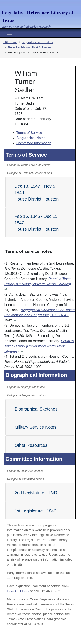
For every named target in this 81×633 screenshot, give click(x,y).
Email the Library (18, 591)
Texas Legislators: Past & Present (30, 47)
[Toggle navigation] (10, 33)
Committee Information (33, 143)
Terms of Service (29, 133)
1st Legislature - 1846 (35, 511)
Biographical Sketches (36, 409)
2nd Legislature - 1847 (36, 492)
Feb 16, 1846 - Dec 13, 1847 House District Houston (36, 223)
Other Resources (31, 445)
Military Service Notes (35, 427)
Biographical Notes (30, 138)
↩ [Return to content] (5, 289)
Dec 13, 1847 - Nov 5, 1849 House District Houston (36, 192)
